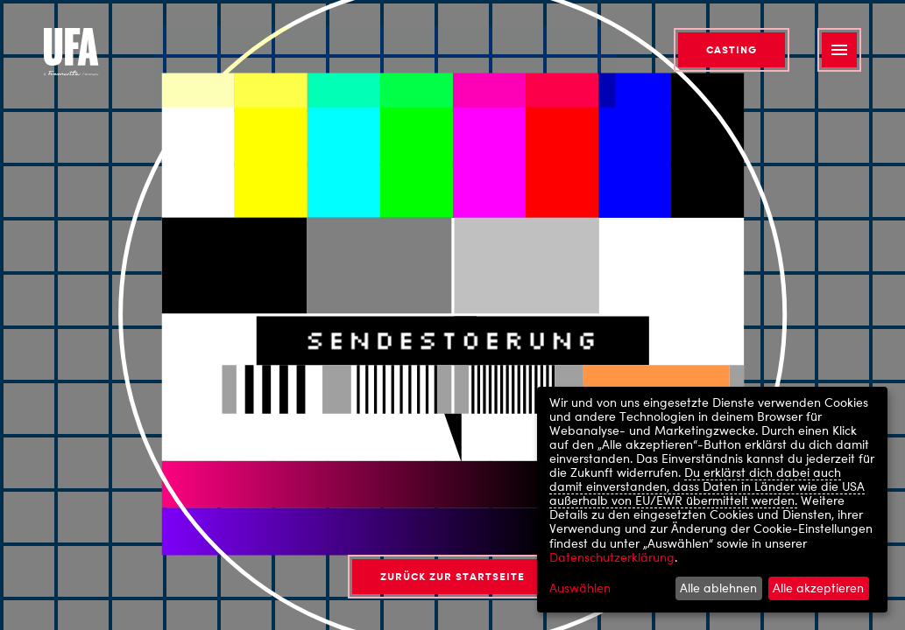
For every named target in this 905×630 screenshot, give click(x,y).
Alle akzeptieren (818, 587)
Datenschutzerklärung (612, 557)
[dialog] (712, 499)
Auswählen (580, 588)
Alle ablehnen (718, 587)
